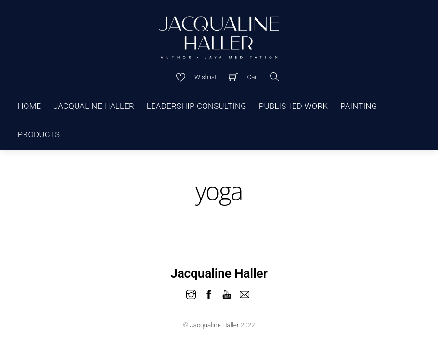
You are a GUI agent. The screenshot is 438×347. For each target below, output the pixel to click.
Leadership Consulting (196, 106)
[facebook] (209, 293)
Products (39, 134)
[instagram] (191, 293)
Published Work (293, 106)
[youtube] (226, 293)
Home (29, 106)
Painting (358, 106)
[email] (244, 293)
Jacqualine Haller (93, 106)
